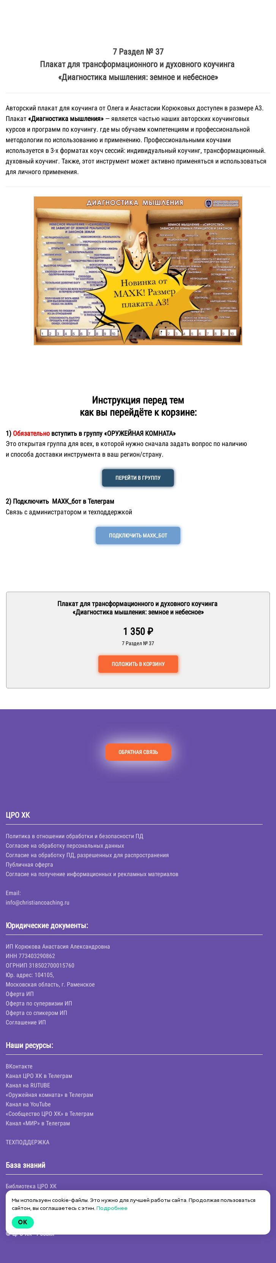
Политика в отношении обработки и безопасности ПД (75, 836)
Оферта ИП (20, 994)
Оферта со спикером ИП (36, 1012)
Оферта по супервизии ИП (39, 1003)
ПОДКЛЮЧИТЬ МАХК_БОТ (138, 536)
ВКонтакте (19, 1066)
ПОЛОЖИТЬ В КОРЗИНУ (138, 664)
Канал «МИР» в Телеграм (38, 1123)
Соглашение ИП (26, 1022)
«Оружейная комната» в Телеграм (49, 1094)
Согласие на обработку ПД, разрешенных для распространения (87, 855)
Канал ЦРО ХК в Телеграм (39, 1075)
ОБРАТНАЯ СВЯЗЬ (138, 752)
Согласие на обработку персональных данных (65, 845)
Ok (23, 1222)
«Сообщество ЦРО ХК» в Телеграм (49, 1113)
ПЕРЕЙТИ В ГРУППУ (138, 478)
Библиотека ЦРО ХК (31, 1186)
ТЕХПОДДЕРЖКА (27, 1142)
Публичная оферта (29, 864)
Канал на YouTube (28, 1104)
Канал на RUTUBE (28, 1085)
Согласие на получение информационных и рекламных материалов (92, 874)
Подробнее (112, 1208)
